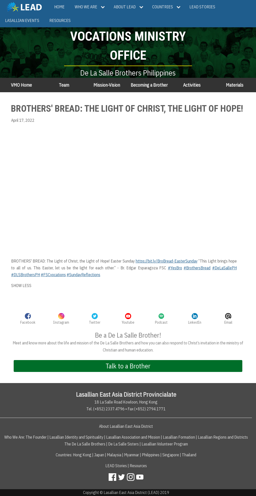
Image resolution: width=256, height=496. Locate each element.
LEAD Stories (116, 465)
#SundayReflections (83, 274)
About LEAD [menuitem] (125, 6)
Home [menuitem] (59, 6)
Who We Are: (14, 437)
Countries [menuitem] (162, 6)
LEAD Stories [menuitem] (202, 6)
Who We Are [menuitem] (86, 6)
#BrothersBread (197, 267)
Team (64, 85)
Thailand (189, 454)
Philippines (151, 454)
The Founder (36, 437)
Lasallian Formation (179, 437)
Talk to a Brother (128, 366)
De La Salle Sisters (123, 443)
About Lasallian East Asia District (126, 426)
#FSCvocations (53, 274)
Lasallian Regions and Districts (223, 437)
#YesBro (175, 267)
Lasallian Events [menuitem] (22, 20)
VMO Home (21, 85)
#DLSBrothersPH (25, 274)
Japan (99, 454)
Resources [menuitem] (60, 20)
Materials (234, 85)
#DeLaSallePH (224, 267)
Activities (192, 85)
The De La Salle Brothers (84, 443)
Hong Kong (82, 454)
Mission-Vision (106, 85)
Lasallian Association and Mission (133, 437)
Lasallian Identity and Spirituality (76, 437)
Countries (63, 454)
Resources (138, 465)
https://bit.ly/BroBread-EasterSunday (167, 261)
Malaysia (114, 454)
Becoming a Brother (149, 85)
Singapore (170, 454)
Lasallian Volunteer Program (165, 443)
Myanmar (131, 454)
